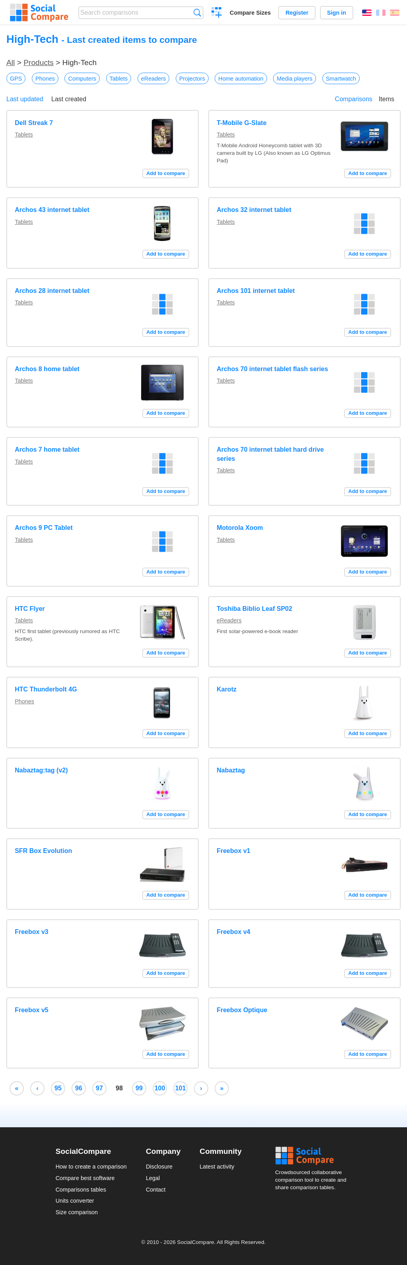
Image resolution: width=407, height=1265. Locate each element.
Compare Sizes (250, 13)
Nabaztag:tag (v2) (41, 770)
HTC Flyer (30, 608)
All (10, 62)
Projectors (192, 78)
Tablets (119, 78)
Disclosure (159, 1166)
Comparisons (353, 99)
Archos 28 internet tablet (52, 290)
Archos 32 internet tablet (254, 209)
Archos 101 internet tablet (256, 290)
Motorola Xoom (240, 527)
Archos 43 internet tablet (52, 209)
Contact (156, 1189)
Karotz (226, 689)
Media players (294, 78)
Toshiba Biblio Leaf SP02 (254, 608)
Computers (82, 78)
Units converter (75, 1201)
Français (381, 13)
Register (296, 13)
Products (38, 62)
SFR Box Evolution (43, 850)
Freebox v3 (31, 931)
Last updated (24, 99)
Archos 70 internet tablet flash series (272, 369)
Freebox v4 (233, 931)
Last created (68, 99)
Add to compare (165, 173)
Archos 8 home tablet (47, 369)
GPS (16, 78)
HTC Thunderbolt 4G (46, 689)
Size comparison (77, 1212)
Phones (45, 78)
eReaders (153, 78)
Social (313, 1155)
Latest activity (217, 1166)
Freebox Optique (242, 1010)
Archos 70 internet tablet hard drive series (270, 454)
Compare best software (85, 1178)
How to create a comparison (91, 1166)
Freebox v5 (31, 1010)
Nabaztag (231, 770)
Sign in (336, 13)
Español (394, 13)
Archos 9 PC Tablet (44, 527)
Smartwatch (341, 78)
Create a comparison (216, 13)
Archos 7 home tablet (47, 449)
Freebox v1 (233, 850)
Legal (153, 1178)
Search (197, 12)
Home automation (241, 78)
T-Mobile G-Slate (241, 122)
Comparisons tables (81, 1189)
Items (386, 99)
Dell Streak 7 (34, 122)
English (367, 13)
